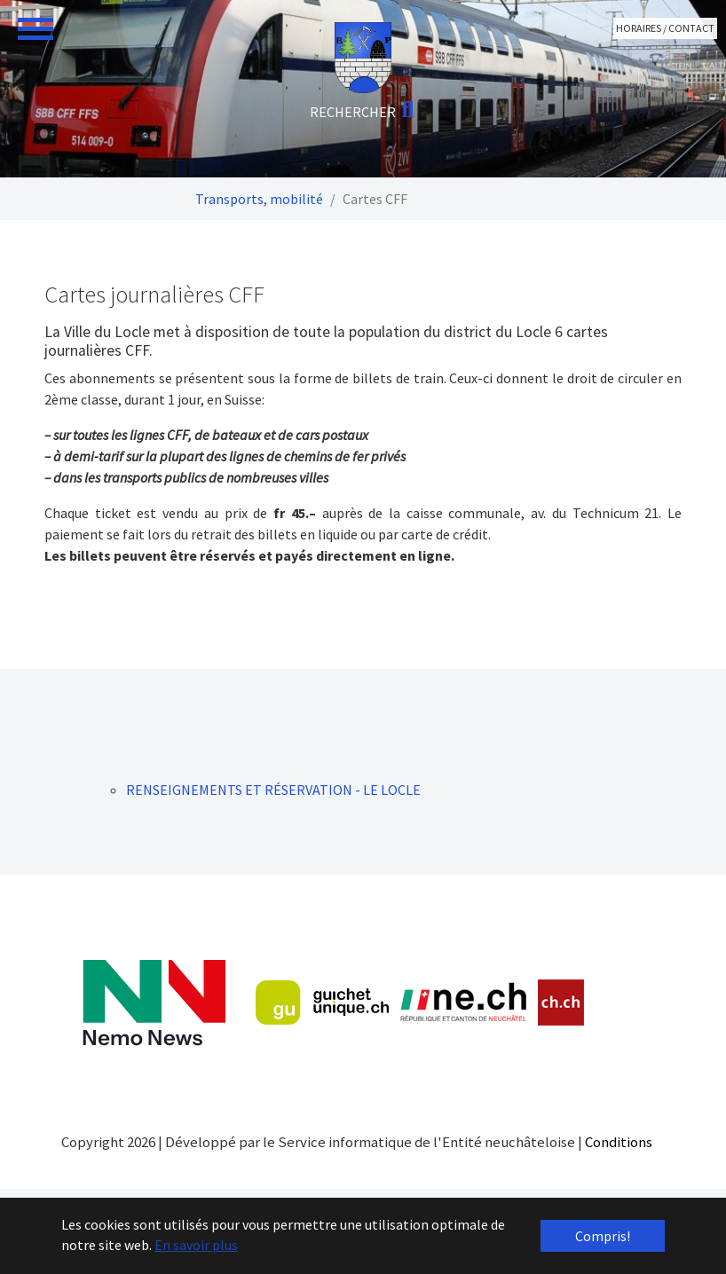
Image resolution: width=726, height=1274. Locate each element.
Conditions (618, 1142)
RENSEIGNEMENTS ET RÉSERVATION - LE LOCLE (273, 789)
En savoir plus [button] (196, 1245)
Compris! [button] (602, 1236)
